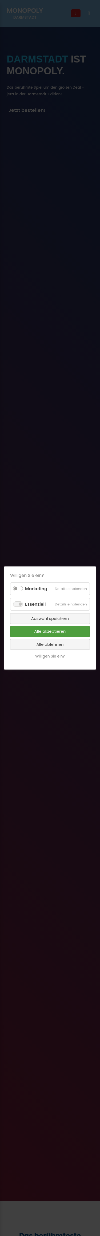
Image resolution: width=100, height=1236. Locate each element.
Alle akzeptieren (50, 631)
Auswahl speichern (50, 618)
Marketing (36, 589)
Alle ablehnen (49, 644)
